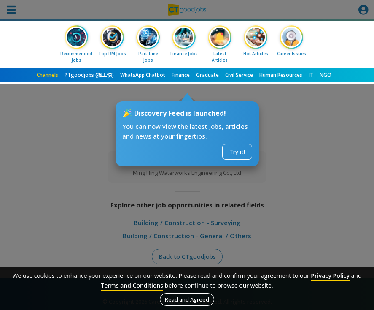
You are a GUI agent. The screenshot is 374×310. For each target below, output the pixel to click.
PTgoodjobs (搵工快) (89, 75)
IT (311, 75)
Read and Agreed (187, 299)
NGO (325, 75)
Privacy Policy (330, 276)
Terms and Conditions (132, 285)
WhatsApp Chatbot (142, 75)
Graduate (207, 75)
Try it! (237, 152)
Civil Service (239, 75)
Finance (181, 75)
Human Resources (280, 75)
